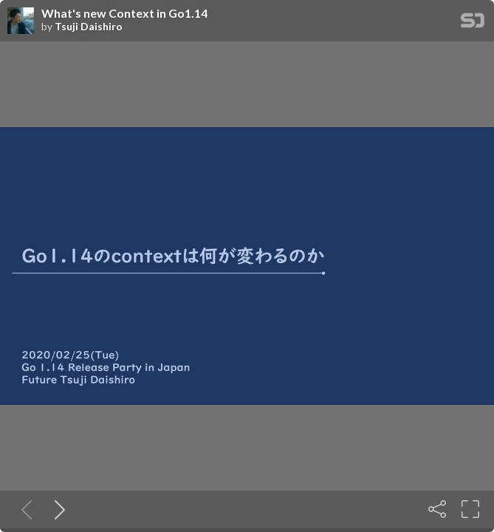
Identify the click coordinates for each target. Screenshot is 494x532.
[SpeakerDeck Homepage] (472, 23)
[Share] (437, 509)
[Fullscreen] (470, 509)
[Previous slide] (23, 509)
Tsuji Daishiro (89, 26)
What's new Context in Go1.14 (124, 13)
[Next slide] (57, 509)
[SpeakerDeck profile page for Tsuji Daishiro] (20, 21)
